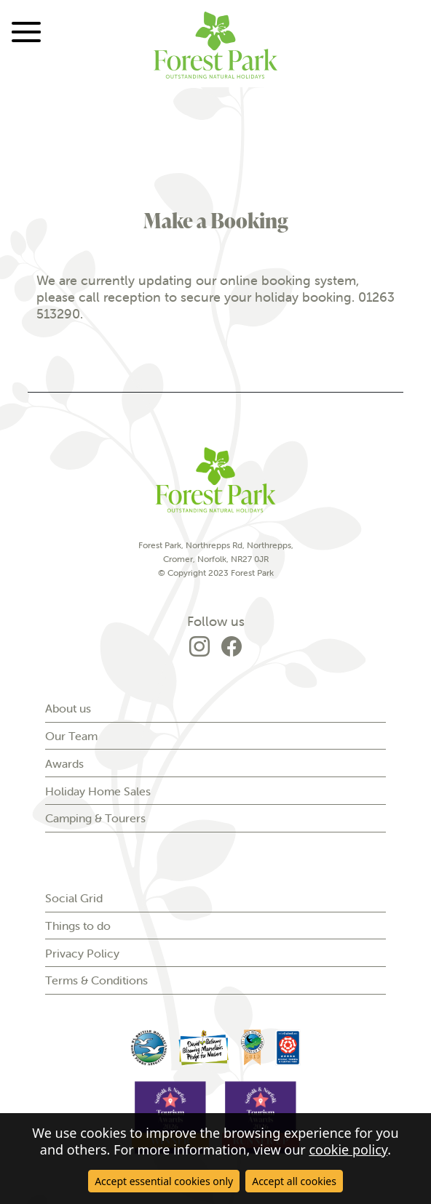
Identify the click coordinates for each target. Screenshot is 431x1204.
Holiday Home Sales (98, 791)
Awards (64, 763)
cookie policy (348, 1149)
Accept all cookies (294, 1181)
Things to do (78, 925)
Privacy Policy (82, 953)
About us (68, 708)
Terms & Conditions (96, 980)
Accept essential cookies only (164, 1181)
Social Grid (74, 898)
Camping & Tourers (95, 818)
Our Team (71, 736)
